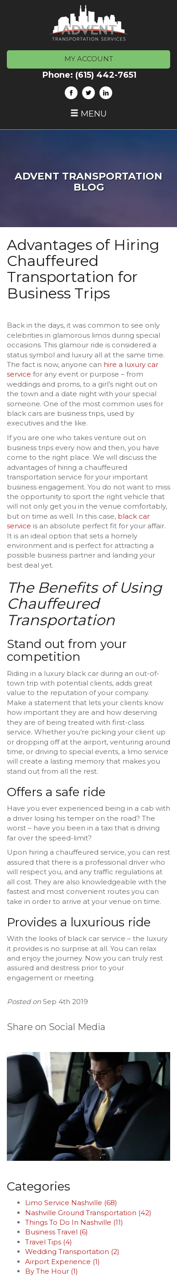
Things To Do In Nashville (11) (74, 1222)
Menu (88, 114)
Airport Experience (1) (62, 1261)
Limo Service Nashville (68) (71, 1202)
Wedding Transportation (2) (72, 1251)
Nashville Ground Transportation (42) (88, 1212)
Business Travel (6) (56, 1232)
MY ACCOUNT (88, 58)
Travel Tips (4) (48, 1242)
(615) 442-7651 (105, 75)
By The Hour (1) (51, 1271)
